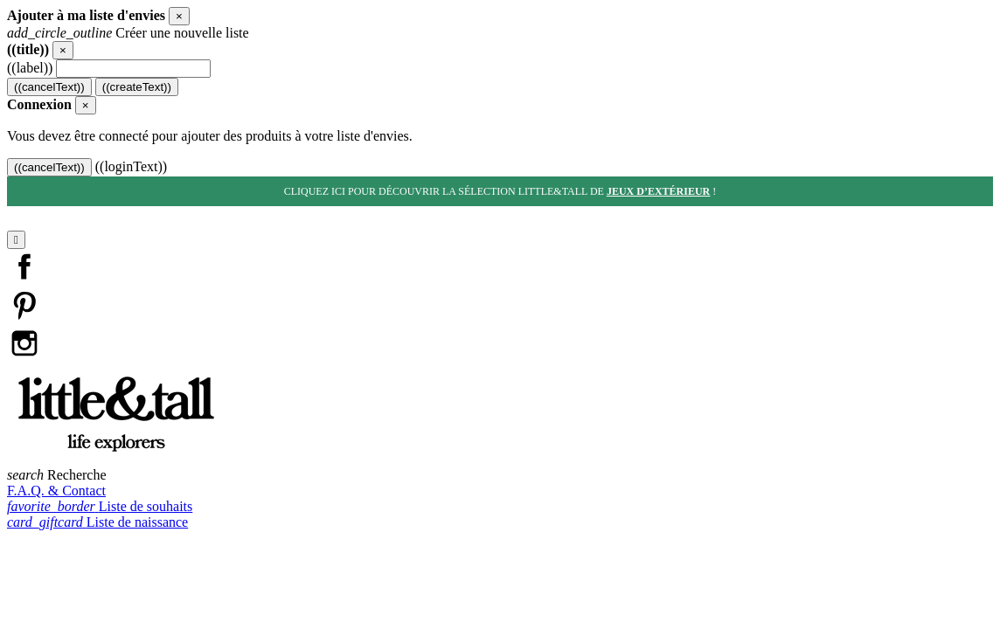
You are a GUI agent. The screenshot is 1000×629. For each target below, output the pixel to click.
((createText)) (136, 86)
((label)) (29, 67)
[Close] (179, 16)
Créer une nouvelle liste (128, 32)
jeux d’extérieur (658, 191)
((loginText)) (131, 166)
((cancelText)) (49, 86)
